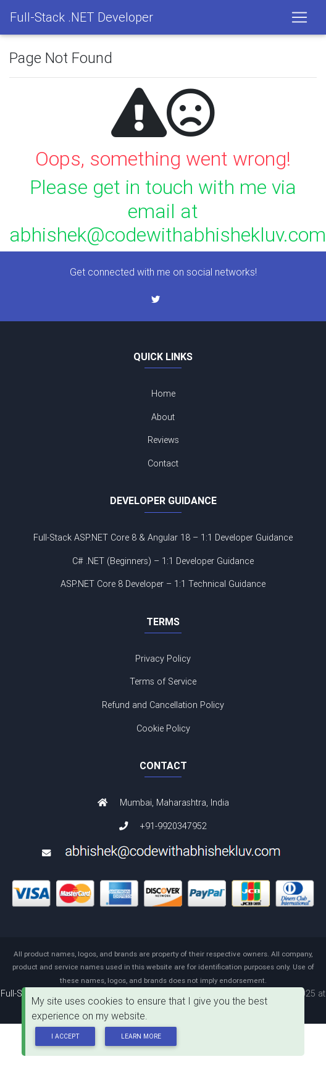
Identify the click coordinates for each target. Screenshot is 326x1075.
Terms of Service (163, 681)
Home (163, 393)
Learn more (141, 1036)
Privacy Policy (163, 658)
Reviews (163, 439)
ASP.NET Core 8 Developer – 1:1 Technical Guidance (163, 583)
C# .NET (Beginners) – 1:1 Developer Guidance (163, 561)
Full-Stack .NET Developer (81, 17)
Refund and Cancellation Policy (163, 704)
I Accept (65, 1036)
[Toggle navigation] (299, 17)
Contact (163, 463)
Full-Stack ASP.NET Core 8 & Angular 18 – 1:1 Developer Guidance (163, 537)
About (163, 417)
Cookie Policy (163, 728)
